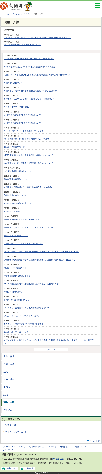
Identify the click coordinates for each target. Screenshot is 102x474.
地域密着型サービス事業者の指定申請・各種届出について (28, 163)
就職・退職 (8, 379)
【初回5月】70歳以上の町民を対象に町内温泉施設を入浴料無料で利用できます (37, 38)
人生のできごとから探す (22, 14)
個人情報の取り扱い (37, 447)
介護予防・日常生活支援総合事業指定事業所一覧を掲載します (30, 187)
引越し (6, 387)
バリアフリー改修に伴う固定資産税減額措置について (26, 308)
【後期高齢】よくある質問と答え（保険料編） (23, 244)
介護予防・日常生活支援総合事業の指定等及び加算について (29, 99)
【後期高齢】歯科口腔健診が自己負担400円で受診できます (29, 59)
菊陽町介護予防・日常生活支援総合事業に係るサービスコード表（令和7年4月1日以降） (41, 252)
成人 (5, 372)
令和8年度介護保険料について (16, 300)
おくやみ (7, 410)
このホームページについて (13, 447)
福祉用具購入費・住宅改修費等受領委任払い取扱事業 (26, 139)
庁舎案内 (30, 468)
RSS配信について (78, 447)
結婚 (5, 395)
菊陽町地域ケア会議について (16, 332)
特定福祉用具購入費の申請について (19, 171)
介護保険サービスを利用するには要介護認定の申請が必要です (30, 91)
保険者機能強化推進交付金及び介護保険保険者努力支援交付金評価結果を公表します (39, 260)
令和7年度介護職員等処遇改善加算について (22, 123)
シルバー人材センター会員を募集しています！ (23, 131)
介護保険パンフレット (13, 211)
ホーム (6, 14)
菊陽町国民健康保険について (16, 179)
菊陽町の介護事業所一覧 (14, 147)
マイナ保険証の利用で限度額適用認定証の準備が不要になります (31, 284)
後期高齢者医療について (14, 292)
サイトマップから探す (16, 431)
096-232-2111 (58, 459)
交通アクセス (11, 468)
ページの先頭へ (95, 441)
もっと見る (51, 349)
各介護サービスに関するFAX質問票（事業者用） (24, 324)
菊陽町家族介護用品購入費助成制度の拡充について (25, 219)
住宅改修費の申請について (15, 195)
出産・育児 (8, 356)
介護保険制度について (13, 83)
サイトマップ (8, 450)
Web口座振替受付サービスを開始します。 (22, 316)
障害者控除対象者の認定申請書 (17, 276)
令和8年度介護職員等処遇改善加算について (22, 45)
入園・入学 (8, 364)
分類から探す (11, 425)
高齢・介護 (8, 402)
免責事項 (64, 447)
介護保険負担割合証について (16, 236)
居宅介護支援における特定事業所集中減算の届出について (28, 155)
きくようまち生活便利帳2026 (16, 107)
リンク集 (53, 447)
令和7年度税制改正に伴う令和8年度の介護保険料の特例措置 (29, 67)
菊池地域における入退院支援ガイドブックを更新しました (28, 227)
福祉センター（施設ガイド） (16, 268)
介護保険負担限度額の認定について (19, 203)
